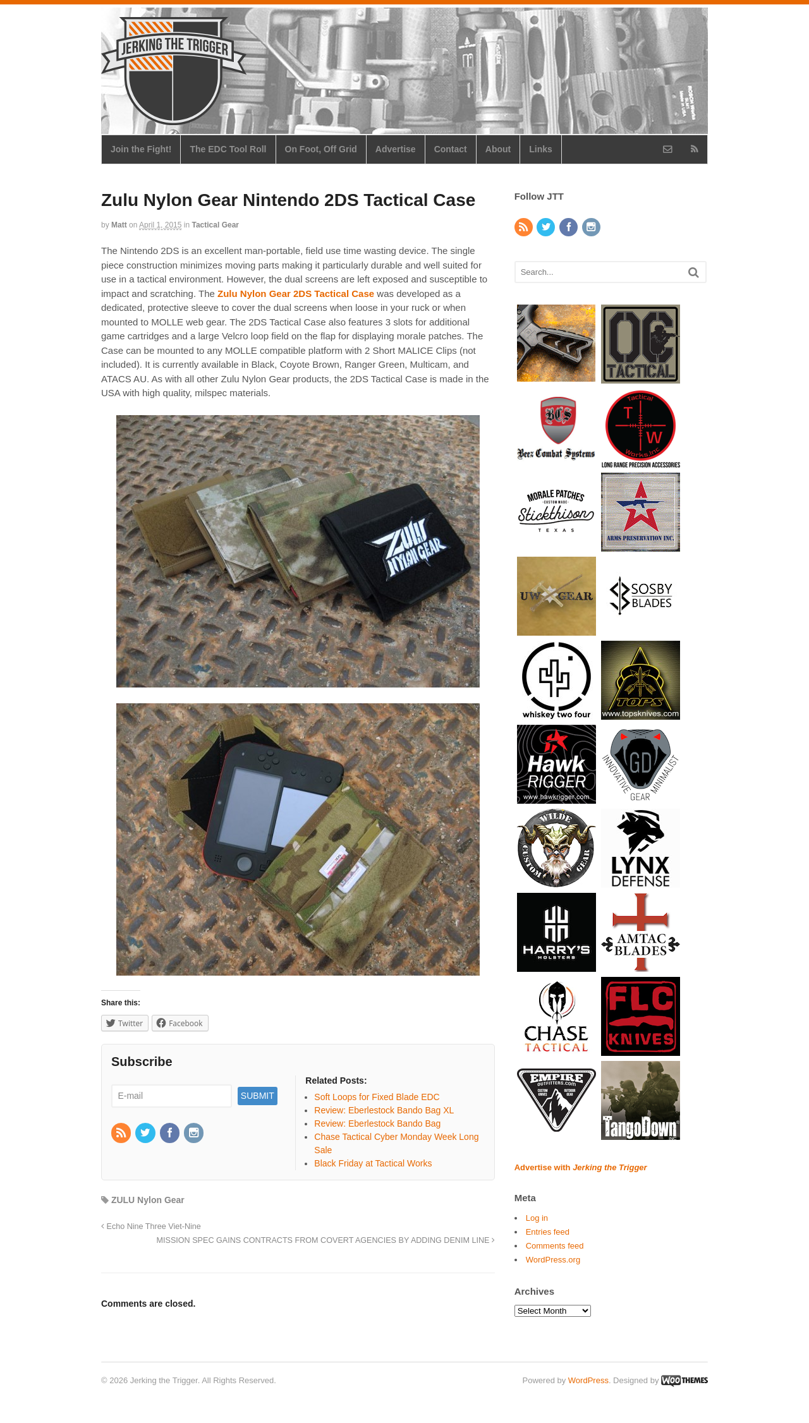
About (498, 149)
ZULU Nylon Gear (148, 1200)
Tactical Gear (215, 225)
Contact (450, 149)
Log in (537, 1218)
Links (540, 149)
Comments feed (555, 1245)
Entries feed (547, 1232)
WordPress (588, 1380)
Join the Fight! (141, 149)
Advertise (395, 149)
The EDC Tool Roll (228, 149)
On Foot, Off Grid (321, 149)
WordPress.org (553, 1259)
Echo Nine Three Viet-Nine (151, 1226)
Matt (119, 225)
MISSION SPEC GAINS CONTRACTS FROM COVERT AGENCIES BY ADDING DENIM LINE (326, 1240)
